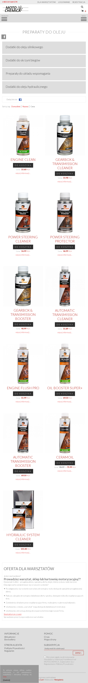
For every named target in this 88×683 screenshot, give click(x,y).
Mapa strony (50, 639)
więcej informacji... (23, 173)
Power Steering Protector (65, 239)
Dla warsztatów (46, 2)
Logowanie (64, 2)
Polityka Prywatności (14, 648)
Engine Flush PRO (23, 388)
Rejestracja (78, 2)
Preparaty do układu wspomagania (28, 73)
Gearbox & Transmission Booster (23, 314)
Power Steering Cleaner (23, 239)
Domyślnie (15, 106)
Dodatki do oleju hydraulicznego (26, 87)
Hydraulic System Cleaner (23, 537)
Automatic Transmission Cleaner (65, 314)
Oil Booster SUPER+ (65, 388)
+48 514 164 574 (9, 2)
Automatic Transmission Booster (23, 461)
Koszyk (85, 11)
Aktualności (9, 637)
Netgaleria (58, 680)
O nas (47, 637)
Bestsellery (9, 639)
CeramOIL (65, 457)
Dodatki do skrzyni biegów (23, 60)
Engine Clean (23, 159)
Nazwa (25, 106)
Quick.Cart (39, 680)
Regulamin (9, 651)
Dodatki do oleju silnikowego (24, 47)
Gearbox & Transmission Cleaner (65, 163)
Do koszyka (23, 165)
